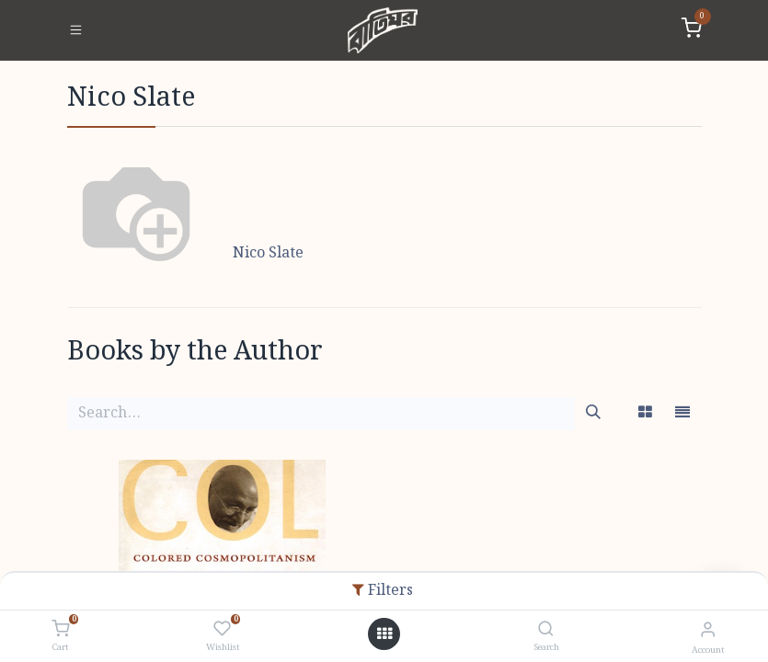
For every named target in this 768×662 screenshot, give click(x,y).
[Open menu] (384, 634)
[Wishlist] (222, 630)
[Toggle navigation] (76, 30)
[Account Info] (707, 630)
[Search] (546, 630)
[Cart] (60, 630)
